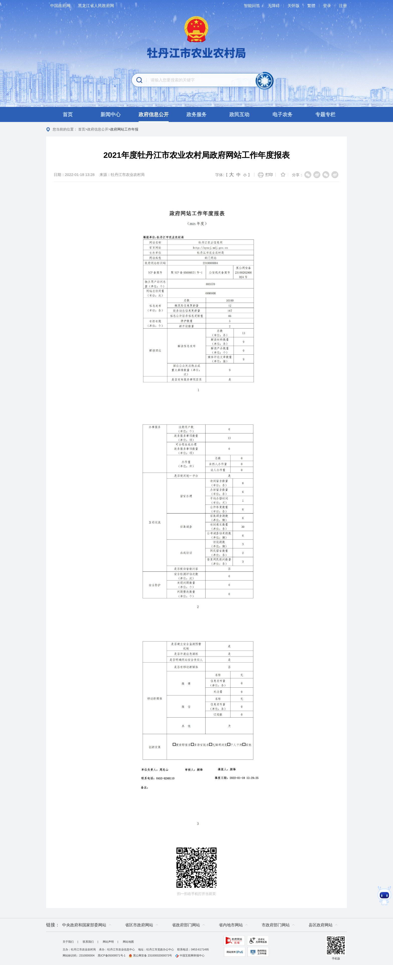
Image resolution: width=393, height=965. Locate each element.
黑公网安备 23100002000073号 (150, 955)
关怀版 (293, 6)
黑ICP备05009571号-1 (111, 955)
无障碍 (274, 6)
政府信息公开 (97, 129)
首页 (81, 129)
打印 (269, 174)
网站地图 (128, 941)
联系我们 (88, 941)
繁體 (311, 6)
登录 (327, 6)
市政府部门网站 (276, 925)
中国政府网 (60, 6)
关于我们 (68, 941)
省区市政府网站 (139, 925)
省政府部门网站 (186, 925)
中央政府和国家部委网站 (84, 925)
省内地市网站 (231, 925)
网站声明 (108, 941)
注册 (343, 6)
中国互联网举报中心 (190, 955)
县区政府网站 (321, 925)
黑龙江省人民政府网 (96, 6)
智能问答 (252, 6)
